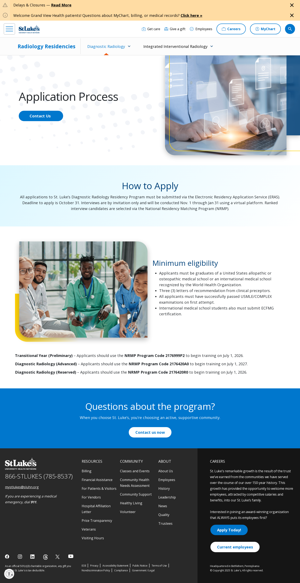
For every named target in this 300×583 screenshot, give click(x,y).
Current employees (235, 546)
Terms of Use (159, 565)
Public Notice (139, 565)
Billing (86, 471)
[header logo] (29, 29)
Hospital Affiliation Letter (96, 509)
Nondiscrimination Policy (96, 570)
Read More (61, 4)
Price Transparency (97, 520)
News (162, 506)
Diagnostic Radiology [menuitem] (106, 46)
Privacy (94, 565)
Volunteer (128, 512)
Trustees (165, 523)
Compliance (121, 570)
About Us (165, 471)
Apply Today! (229, 529)
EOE (84, 565)
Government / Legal (143, 570)
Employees (166, 479)
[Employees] (201, 29)
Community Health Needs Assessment (135, 482)
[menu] (9, 29)
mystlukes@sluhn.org (22, 487)
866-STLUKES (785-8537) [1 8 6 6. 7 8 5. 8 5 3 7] (39, 476)
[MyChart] (265, 29)
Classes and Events (135, 471)
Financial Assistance (97, 479)
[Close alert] (291, 5)
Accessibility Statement (115, 565)
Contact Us (40, 115)
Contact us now (150, 432)
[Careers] (231, 29)
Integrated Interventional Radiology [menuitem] (175, 46)
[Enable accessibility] (9, 574)
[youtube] (70, 556)
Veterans (89, 529)
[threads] (45, 557)
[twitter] (58, 556)
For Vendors (91, 497)
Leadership (167, 497)
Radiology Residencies (46, 46)
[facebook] (7, 556)
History (164, 488)
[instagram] (20, 556)
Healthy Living (131, 503)
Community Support (136, 494)
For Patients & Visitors (99, 488)
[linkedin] (32, 556)
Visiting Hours (93, 538)
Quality (163, 514)
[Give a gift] (174, 29)
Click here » (191, 15)
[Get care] (151, 29)
